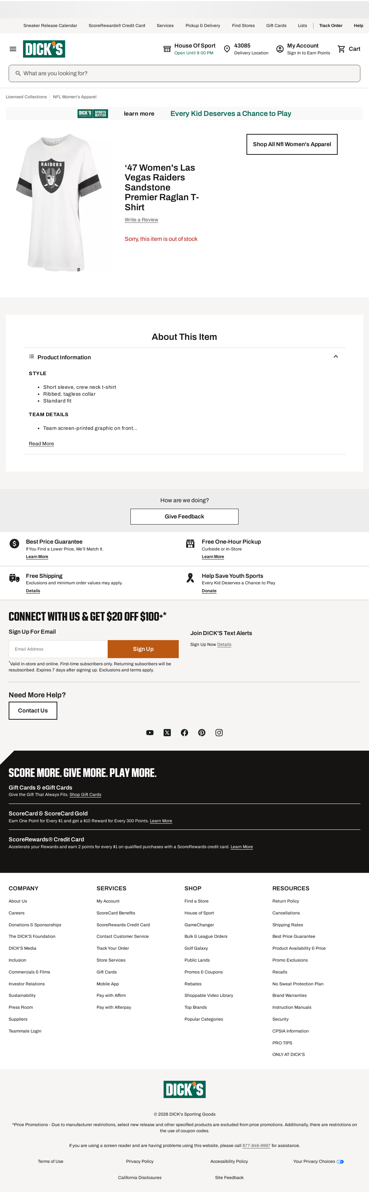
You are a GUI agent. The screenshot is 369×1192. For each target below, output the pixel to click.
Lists (302, 26)
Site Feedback (229, 1177)
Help (358, 26)
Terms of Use (50, 1161)
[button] (292, 144)
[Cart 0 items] (349, 49)
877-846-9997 (257, 1145)
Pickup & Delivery (203, 26)
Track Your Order (113, 948)
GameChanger (199, 924)
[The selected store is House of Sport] (190, 49)
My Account (108, 901)
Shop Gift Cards (85, 794)
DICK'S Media (22, 948)
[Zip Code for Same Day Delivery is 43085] (246, 49)
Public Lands (197, 960)
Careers (17, 913)
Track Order (330, 26)
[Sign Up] (143, 649)
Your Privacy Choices (314, 1161)
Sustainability (22, 995)
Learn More (139, 114)
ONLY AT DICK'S (288, 1054)
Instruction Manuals (291, 1007)
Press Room (21, 1007)
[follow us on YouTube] (150, 733)
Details (33, 590)
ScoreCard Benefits (116, 913)
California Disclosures (139, 1177)
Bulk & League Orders (205, 936)
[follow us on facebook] (184, 733)
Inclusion (17, 960)
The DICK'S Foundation (32, 936)
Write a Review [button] (141, 219)
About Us (18, 901)
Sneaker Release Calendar (50, 26)
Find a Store (196, 901)
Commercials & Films (29, 972)
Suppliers (18, 1019)
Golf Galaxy (196, 948)
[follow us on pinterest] (201, 733)
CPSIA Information (290, 1031)
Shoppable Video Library (208, 995)
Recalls (279, 972)
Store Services (111, 960)
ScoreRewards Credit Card (123, 924)
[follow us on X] (167, 733)
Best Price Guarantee (293, 936)
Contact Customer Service (123, 936)
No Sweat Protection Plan (298, 983)
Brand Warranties (289, 995)
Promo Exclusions (290, 960)
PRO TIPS (282, 1042)
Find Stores (243, 26)
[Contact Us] (33, 711)
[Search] (191, 73)
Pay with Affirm (111, 995)
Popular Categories (203, 1019)
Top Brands (195, 1007)
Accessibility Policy (229, 1161)
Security (280, 1019)
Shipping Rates (287, 924)
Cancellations (286, 913)
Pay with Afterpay (114, 1007)
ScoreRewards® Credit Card (117, 26)
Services (165, 26)
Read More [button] (41, 443)
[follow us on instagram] (219, 733)
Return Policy (285, 901)
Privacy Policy (140, 1161)
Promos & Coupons (203, 972)
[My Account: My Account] (303, 49)
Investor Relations (27, 983)
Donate (209, 590)
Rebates (192, 983)
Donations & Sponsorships (35, 924)
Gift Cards (276, 26)
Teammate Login (25, 1031)
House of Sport (199, 913)
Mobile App (108, 983)
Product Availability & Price (299, 948)
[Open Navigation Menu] (13, 49)
